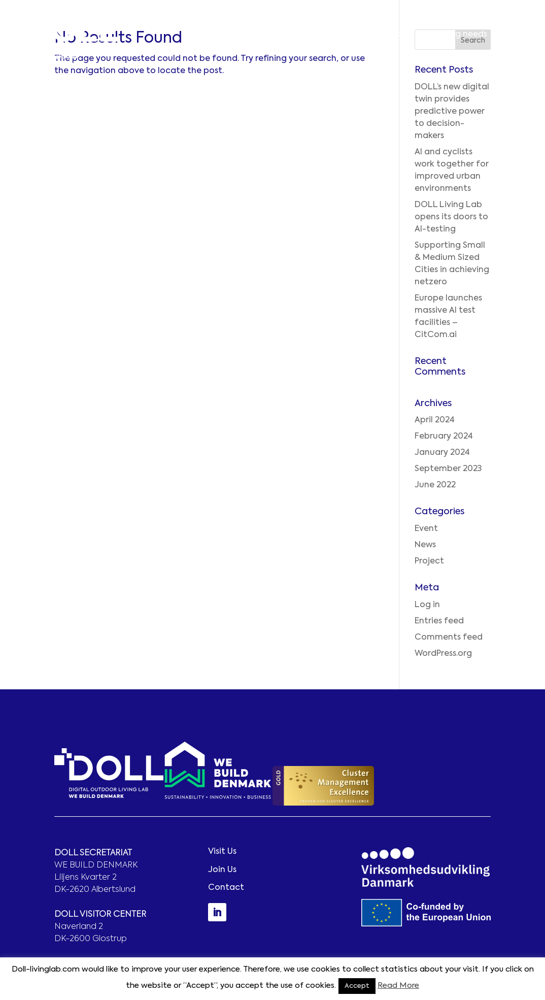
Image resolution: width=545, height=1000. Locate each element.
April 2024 (435, 420)
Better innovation (290, 34)
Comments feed (449, 638)
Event (426, 529)
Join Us (222, 870)
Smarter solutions (374, 34)
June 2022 (435, 485)
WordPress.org (443, 654)
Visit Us (222, 852)
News (425, 545)
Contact (516, 34)
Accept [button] (357, 986)
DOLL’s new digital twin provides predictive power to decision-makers (452, 111)
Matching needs (454, 34)
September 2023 (448, 469)
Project (429, 561)
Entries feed (439, 621)
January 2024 (442, 453)
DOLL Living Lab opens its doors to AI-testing (451, 217)
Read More (398, 985)
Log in (427, 605)
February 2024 (444, 436)
